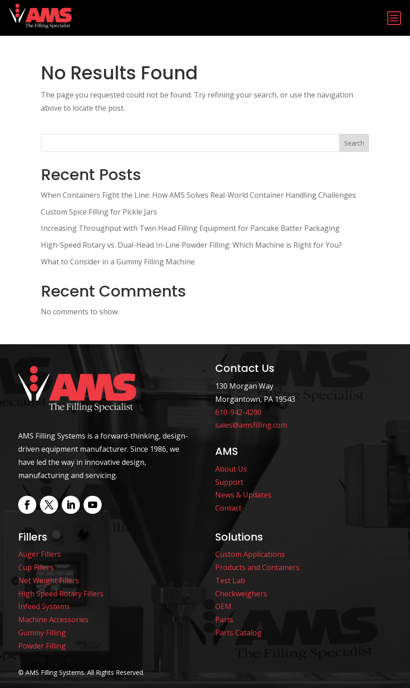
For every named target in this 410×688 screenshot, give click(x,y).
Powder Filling (42, 646)
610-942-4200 (238, 412)
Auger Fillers (39, 554)
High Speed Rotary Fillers (61, 594)
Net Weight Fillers (48, 581)
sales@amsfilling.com (251, 425)
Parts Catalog (238, 633)
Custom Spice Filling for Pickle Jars (99, 212)
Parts (224, 620)
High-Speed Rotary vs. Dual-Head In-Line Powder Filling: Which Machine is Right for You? (191, 245)
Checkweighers (241, 594)
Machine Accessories (53, 620)
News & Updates (243, 495)
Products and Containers (257, 567)
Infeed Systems (44, 606)
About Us (231, 469)
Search (354, 143)
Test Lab (230, 581)
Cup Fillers (36, 567)
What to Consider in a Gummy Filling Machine (118, 262)
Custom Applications (250, 554)
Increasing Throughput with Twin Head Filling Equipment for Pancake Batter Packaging (190, 228)
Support (229, 482)
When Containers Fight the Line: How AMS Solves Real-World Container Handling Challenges (198, 195)
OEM (223, 606)
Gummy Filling (42, 633)
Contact (228, 508)
